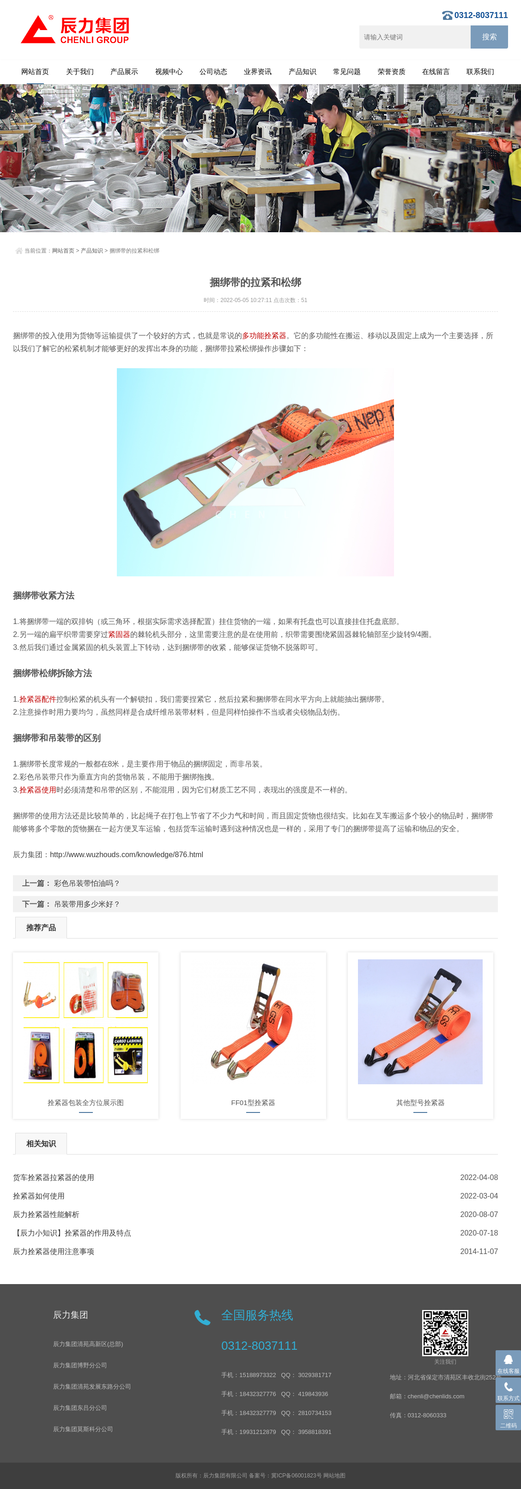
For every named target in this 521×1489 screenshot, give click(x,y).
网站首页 (35, 71)
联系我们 (480, 71)
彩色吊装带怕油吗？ (87, 883)
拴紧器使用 (37, 790)
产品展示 (124, 71)
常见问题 (347, 71)
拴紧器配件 (37, 699)
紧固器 (119, 634)
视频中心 (169, 71)
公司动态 (213, 71)
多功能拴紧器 (264, 336)
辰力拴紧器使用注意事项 (53, 1251)
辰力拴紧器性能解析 (46, 1214)
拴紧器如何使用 (39, 1196)
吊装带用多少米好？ (87, 904)
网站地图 (334, 1475)
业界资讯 (258, 71)
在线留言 (436, 71)
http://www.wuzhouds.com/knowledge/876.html (126, 855)
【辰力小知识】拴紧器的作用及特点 (72, 1233)
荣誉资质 (392, 71)
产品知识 (302, 71)
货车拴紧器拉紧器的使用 (53, 1177)
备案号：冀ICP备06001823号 (285, 1475)
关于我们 (80, 71)
